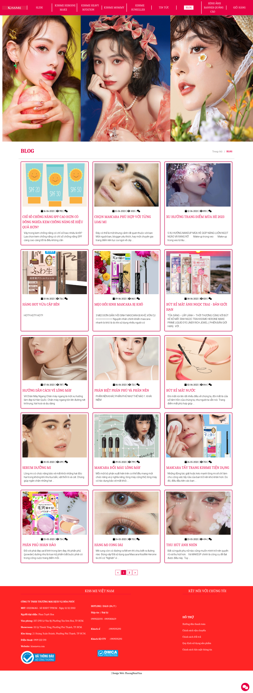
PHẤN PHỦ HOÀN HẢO (39, 562)
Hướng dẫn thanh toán (194, 641)
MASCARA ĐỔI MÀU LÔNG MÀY (117, 481)
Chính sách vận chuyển (194, 647)
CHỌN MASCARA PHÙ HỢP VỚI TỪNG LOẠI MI (122, 222)
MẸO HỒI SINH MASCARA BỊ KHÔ (118, 311)
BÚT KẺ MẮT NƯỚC (180, 401)
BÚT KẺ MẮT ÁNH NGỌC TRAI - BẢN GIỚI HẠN (196, 313)
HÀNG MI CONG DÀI (108, 562)
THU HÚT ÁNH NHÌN (181, 562)
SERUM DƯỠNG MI (36, 481)
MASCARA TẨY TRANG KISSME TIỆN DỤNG (197, 481)
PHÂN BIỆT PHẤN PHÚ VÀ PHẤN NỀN (121, 401)
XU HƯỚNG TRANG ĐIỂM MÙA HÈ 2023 (195, 220)
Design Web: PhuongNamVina (127, 690)
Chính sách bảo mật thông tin (197, 666)
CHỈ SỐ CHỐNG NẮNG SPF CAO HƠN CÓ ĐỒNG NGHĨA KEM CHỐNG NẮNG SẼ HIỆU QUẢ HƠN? (52, 225)
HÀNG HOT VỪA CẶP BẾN (41, 311)
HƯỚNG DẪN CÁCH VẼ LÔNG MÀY (47, 401)
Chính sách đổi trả (192, 653)
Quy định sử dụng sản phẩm (197, 660)
